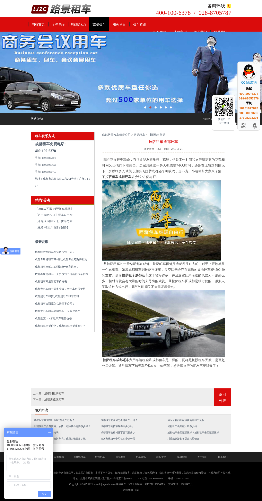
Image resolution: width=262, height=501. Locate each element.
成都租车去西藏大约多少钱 (182, 426)
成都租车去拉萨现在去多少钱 (117, 426)
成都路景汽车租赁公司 (116, 134)
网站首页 (38, 24)
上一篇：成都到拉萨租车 (48, 393)
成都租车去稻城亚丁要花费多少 (118, 432)
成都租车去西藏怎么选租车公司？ (55, 303)
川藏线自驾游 (156, 134)
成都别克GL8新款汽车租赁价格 (53, 318)
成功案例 (182, 456)
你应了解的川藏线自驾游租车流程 (185, 420)
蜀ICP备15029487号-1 (156, 484)
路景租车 (121, 484)
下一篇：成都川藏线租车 (48, 399)
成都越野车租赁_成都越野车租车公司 (57, 296)
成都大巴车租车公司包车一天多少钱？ (57, 311)
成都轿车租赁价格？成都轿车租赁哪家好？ (60, 325)
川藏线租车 (79, 24)
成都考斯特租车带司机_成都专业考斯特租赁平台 (63, 259)
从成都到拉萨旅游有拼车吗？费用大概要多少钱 (60, 438)
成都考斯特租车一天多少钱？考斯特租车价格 (61, 274)
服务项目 (119, 24)
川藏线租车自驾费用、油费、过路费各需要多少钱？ (62, 426)
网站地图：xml (131, 489)
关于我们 (202, 456)
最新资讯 (41, 242)
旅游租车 (99, 24)
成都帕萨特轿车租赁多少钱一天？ (55, 251)
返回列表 (222, 398)
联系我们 (223, 456)
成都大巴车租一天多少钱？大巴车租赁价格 (60, 288)
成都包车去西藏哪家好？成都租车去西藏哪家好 (193, 432)
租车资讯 (139, 24)
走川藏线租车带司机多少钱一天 (118, 438)
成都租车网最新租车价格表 (51, 281)
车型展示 (58, 24)
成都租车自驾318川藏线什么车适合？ (57, 266)
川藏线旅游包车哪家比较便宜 (183, 438)
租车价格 (161, 456)
